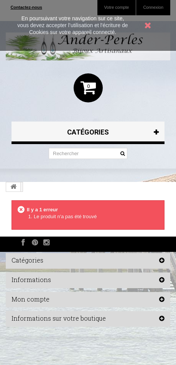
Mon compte (30, 299)
